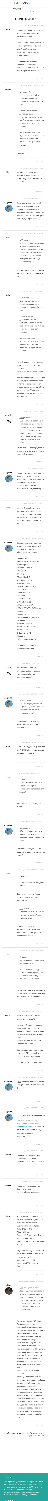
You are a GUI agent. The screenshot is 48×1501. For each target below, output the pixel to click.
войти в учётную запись (35, 1434)
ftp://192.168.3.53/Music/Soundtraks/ (31, 371)
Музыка (40, 11)
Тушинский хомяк (21, 6)
